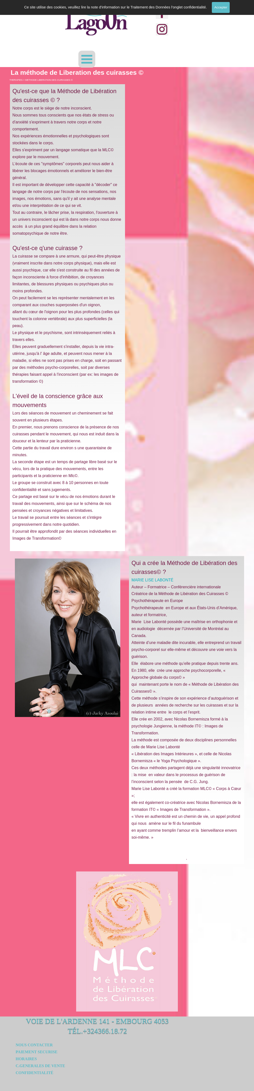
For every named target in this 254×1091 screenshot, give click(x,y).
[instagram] (162, 29)
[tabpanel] (67, 318)
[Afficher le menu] (86, 59)
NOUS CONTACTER (34, 1045)
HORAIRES (26, 1059)
